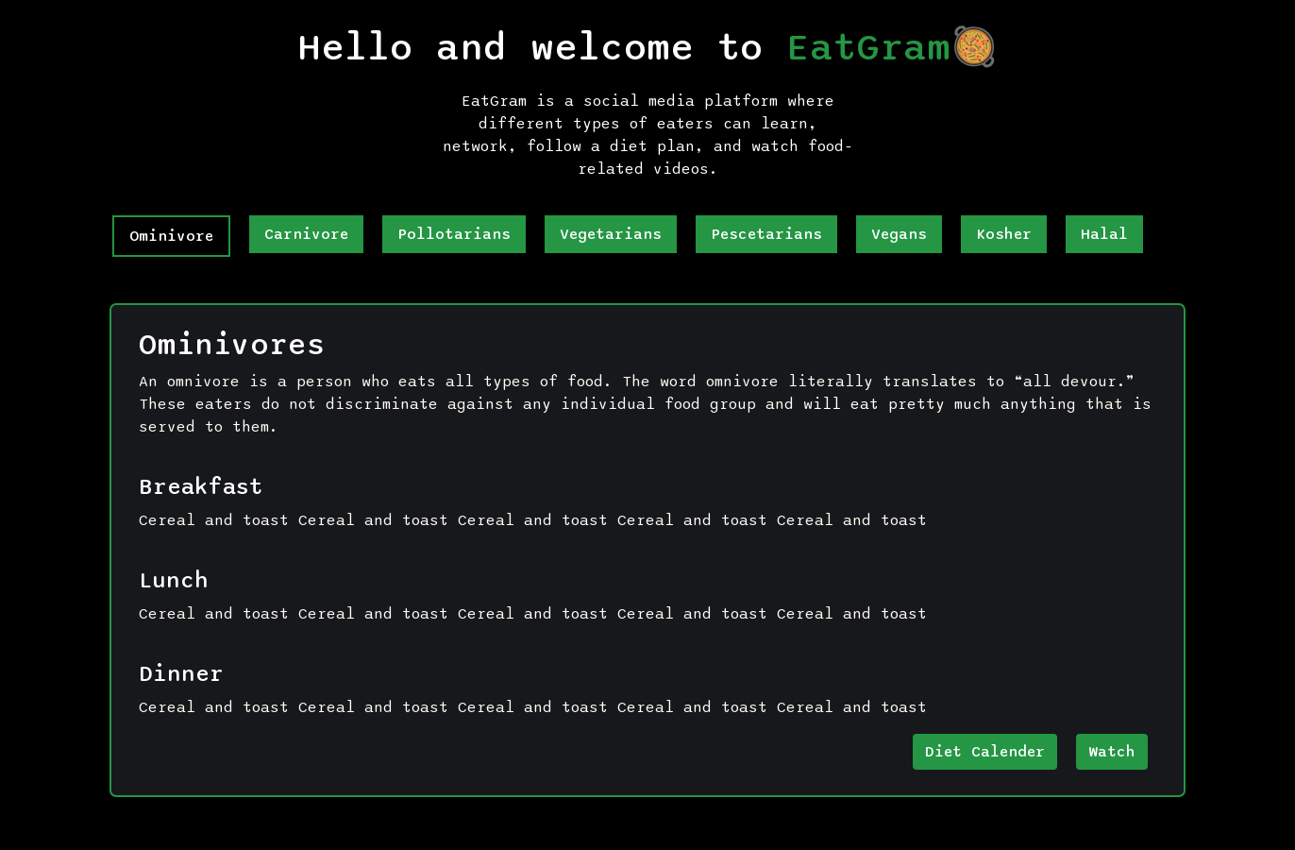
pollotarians (454, 234)
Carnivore (306, 234)
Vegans (899, 234)
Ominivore (171, 236)
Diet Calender (985, 751)
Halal (1104, 234)
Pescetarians (766, 234)
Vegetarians (611, 234)
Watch (1111, 751)
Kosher (1004, 234)
